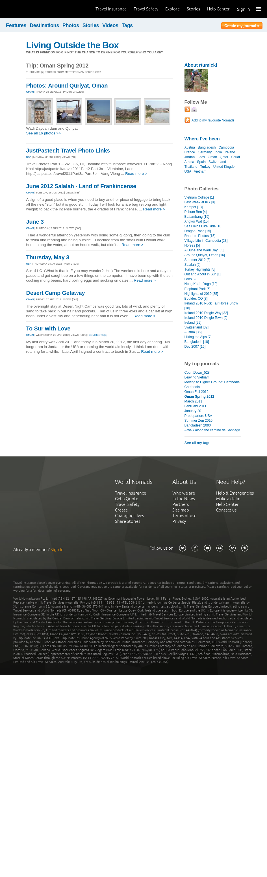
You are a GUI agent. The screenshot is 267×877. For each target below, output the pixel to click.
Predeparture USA (198, 416)
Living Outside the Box (72, 45)
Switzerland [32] (196, 327)
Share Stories (127, 521)
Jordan (189, 157)
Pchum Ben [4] (195, 212)
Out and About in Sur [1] (202, 274)
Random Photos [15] (200, 236)
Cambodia (226, 147)
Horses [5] (192, 245)
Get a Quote (126, 498)
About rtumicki (200, 65)
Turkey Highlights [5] (199, 269)
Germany (205, 152)
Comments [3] (98, 335)
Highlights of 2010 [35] (201, 294)
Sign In (243, 9)
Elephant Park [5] (197, 289)
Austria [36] (193, 332)
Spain (201, 162)
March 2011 (193, 401)
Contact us (226, 510)
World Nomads (29, 9)
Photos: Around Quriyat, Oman (67, 85)
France (189, 152)
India (218, 152)
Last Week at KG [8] (199, 202)
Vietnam (200, 171)
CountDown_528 (197, 373)
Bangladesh (207, 147)
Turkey (205, 167)
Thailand (190, 167)
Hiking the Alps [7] (198, 337)
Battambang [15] (196, 217)
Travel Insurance (111, 8)
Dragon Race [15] (197, 231)
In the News (183, 498)
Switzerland (217, 162)
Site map (180, 510)
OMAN (30, 91)
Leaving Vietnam (197, 377)
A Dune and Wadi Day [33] (204, 250)
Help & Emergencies (235, 493)
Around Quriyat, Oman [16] (204, 255)
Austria (189, 147)
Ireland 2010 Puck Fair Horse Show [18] (211, 305)
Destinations (44, 25)
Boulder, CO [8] (196, 299)
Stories (193, 8)
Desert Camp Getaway (55, 293)
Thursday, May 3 (48, 257)
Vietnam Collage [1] (199, 197)
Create (121, 510)
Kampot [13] (193, 207)
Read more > (136, 173)
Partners (180, 504)
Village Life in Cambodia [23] (206, 241)
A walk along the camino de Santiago (212, 430)
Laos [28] (191, 279)
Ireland (230, 152)
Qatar (224, 157)
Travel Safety (146, 8)
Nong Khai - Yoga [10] (201, 284)
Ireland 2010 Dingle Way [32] (206, 313)
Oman (212, 157)
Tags (127, 25)
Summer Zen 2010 (198, 421)
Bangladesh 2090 (197, 425)
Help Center (218, 8)
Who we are (183, 493)
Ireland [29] (192, 323)
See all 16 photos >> (43, 133)
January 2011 (194, 411)
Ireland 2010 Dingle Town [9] (205, 318)
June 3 (35, 222)
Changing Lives (129, 515)
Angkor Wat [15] (196, 221)
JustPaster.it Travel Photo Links (68, 150)
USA (28, 157)
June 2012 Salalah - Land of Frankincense (81, 186)
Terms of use (184, 515)
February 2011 (195, 406)
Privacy (179, 521)
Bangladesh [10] (196, 342)
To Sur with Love (48, 328)
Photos (70, 25)
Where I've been (202, 139)
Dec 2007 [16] (195, 347)
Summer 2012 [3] (197, 260)
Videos (110, 25)
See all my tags (197, 443)
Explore (172, 8)
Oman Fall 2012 (196, 392)
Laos (201, 157)
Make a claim (228, 498)
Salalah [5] (192, 265)
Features (16, 25)
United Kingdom (225, 167)
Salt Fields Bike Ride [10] (203, 226)
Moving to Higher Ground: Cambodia (212, 382)
